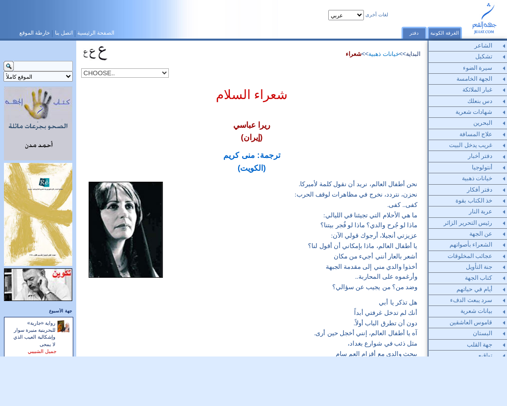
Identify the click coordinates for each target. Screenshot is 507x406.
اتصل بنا (64, 33)
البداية (413, 54)
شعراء (353, 54)
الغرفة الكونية (444, 33)
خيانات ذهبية (383, 54)
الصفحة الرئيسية (95, 33)
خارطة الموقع (34, 33)
